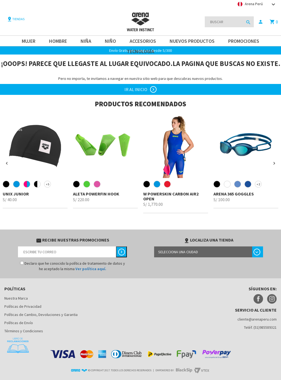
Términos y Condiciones (23, 330)
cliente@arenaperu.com (257, 319)
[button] (7, 163)
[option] (35, 160)
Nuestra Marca (16, 298)
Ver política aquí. (90, 268)
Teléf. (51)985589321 (260, 327)
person (260, 22)
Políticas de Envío (18, 322)
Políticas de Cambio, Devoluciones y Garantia (41, 314)
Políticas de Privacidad (22, 306)
